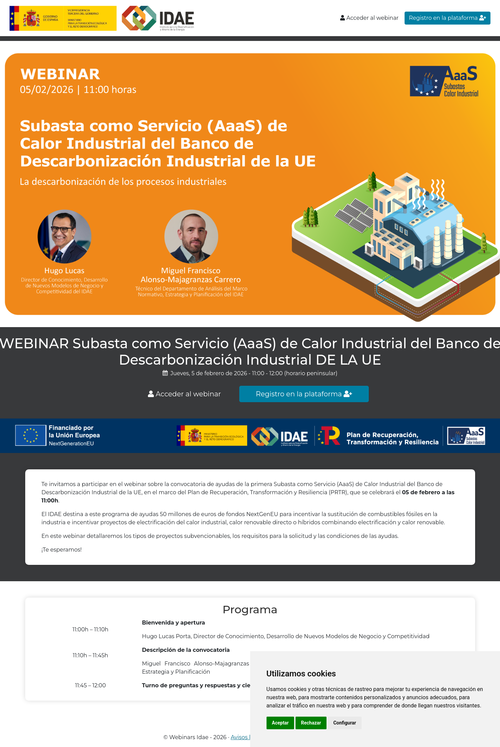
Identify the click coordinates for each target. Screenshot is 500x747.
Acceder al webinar (369, 18)
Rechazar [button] (311, 723)
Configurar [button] (344, 723)
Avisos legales (249, 737)
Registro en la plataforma (447, 18)
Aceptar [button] (280, 723)
